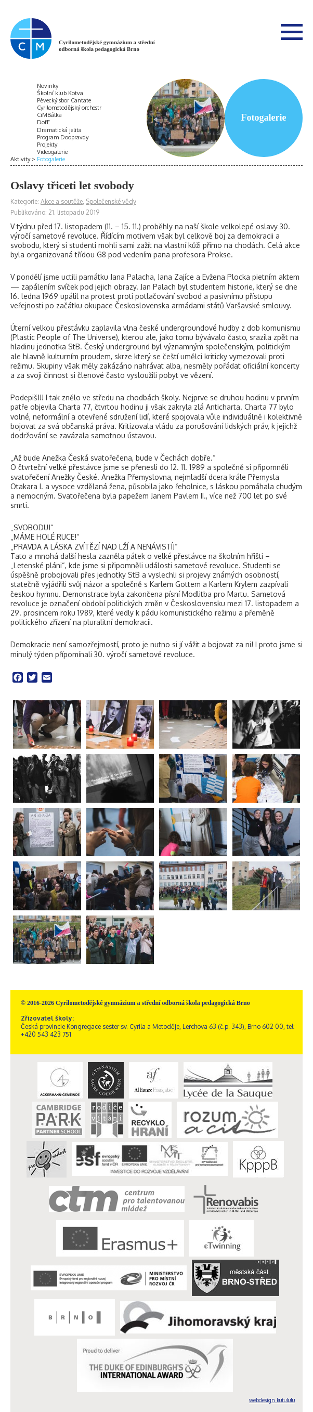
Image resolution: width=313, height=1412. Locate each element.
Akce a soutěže (62, 201)
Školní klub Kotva (60, 93)
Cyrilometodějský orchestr (69, 107)
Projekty (47, 144)
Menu (292, 32)
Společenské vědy (111, 201)
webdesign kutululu (272, 1400)
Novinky (47, 85)
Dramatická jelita (59, 130)
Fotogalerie (51, 159)
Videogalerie (52, 151)
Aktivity (20, 159)
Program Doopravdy (62, 137)
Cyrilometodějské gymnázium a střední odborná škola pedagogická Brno (107, 45)
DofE (43, 122)
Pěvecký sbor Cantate (64, 100)
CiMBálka (49, 115)
